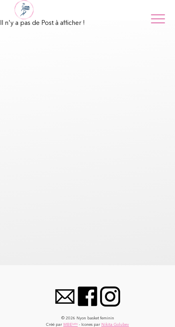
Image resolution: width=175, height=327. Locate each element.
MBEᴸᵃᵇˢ (70, 325)
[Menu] (158, 17)
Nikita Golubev (115, 325)
